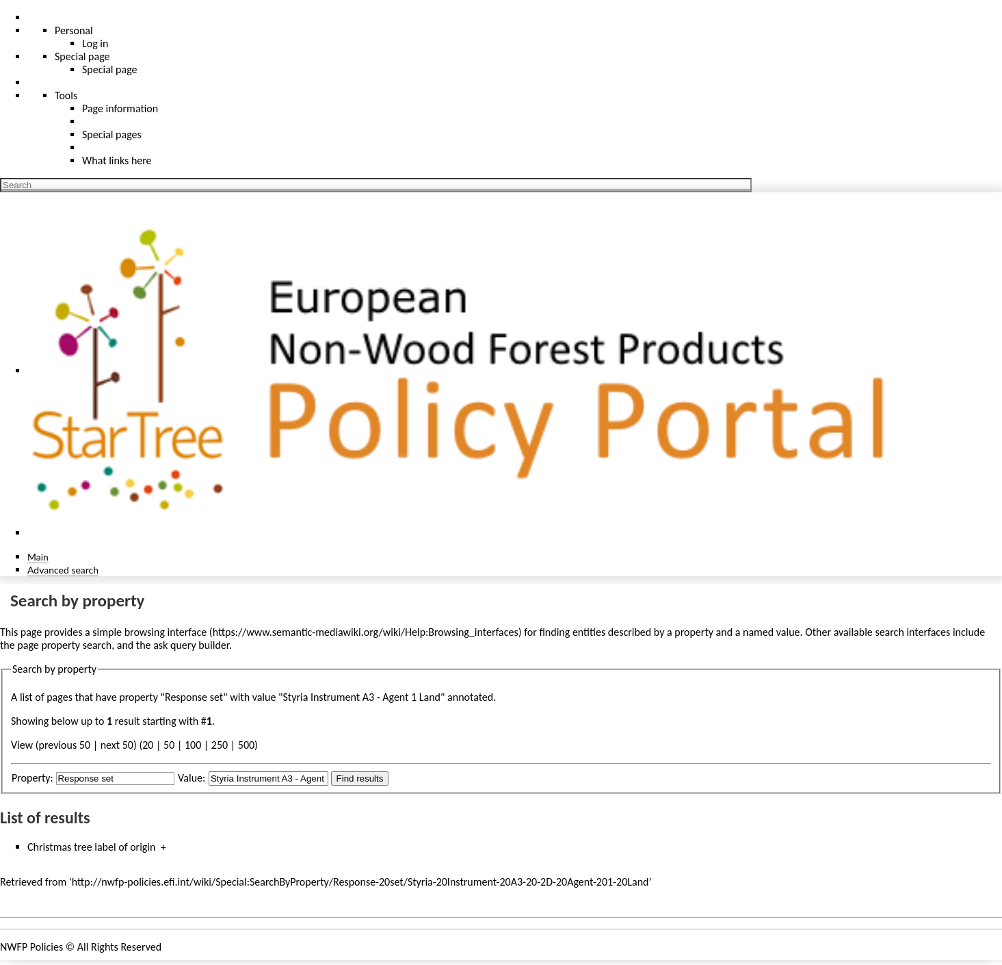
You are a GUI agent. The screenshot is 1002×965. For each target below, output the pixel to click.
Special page (109, 69)
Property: (32, 777)
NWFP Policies (31, 946)
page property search (64, 645)
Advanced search (62, 570)
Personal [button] (74, 30)
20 (147, 744)
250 (219, 744)
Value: (191, 777)
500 (246, 744)
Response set (194, 697)
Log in (95, 43)
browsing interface (165, 632)
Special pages (112, 134)
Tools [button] (66, 95)
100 (193, 744)
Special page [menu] (82, 56)
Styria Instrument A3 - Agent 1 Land (361, 697)
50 (168, 744)
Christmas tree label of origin (91, 846)
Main (38, 557)
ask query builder (191, 645)
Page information (120, 108)
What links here (117, 160)
